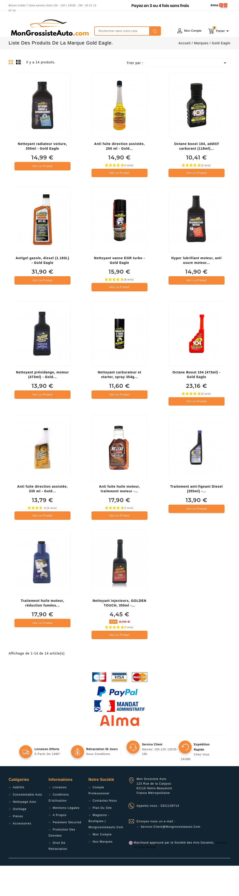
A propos (60, 845)
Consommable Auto (27, 825)
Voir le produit (42, 196)
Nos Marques (103, 872)
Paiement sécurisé (67, 852)
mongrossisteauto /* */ (49, 27)
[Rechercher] (127, 31)
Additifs (19, 817)
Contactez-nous (105, 831)
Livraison (60, 817)
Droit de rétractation (58, 876)
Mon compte (102, 864)
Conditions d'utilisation (59, 828)
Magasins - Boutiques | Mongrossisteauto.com (105, 851)
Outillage (20, 839)
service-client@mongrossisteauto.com (170, 857)
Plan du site (102, 838)
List (19, 93)
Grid (12, 93)
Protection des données (62, 863)
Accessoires (22, 853)
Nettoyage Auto (24, 832)
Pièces (18, 846)
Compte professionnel (98, 820)
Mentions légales (66, 838)
